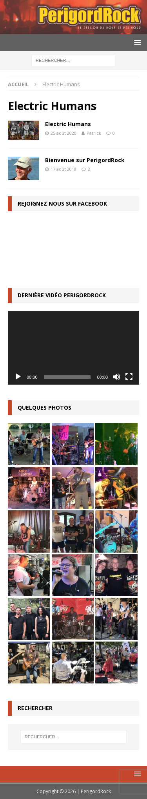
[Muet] (116, 377)
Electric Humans (68, 124)
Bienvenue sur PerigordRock (85, 160)
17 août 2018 (63, 169)
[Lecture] (18, 377)
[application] (73, 348)
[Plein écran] (129, 377)
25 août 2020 (63, 133)
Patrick (94, 133)
